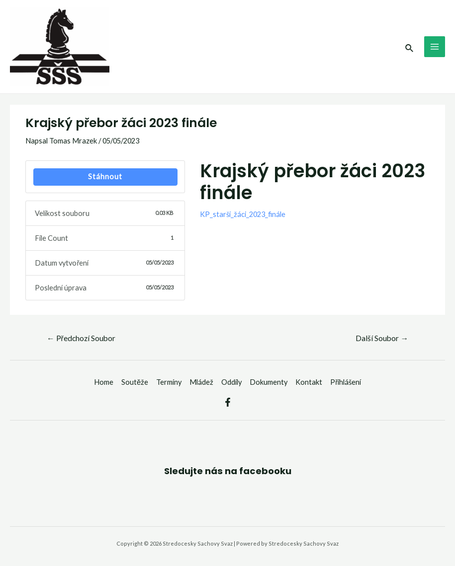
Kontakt (308, 382)
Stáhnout (105, 176)
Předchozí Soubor (81, 338)
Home (103, 382)
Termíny (169, 382)
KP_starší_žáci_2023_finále (242, 214)
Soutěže (134, 382)
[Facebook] (227, 402)
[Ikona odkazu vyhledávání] (409, 47)
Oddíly (231, 382)
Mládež (201, 382)
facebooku (265, 471)
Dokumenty (268, 382)
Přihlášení (345, 382)
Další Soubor (382, 338)
